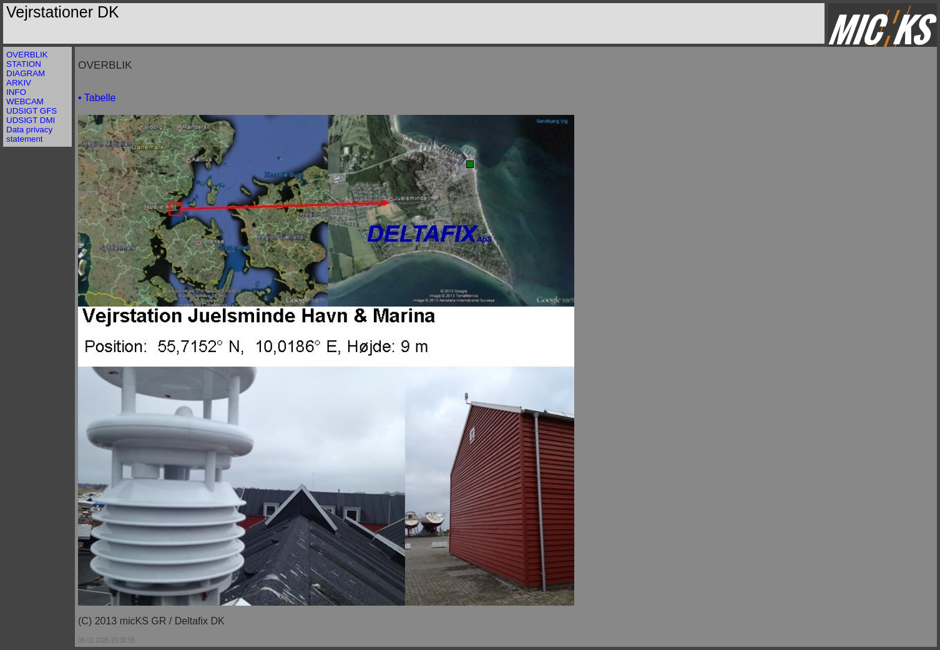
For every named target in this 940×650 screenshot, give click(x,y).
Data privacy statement (29, 134)
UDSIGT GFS (31, 111)
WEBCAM (25, 101)
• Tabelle (96, 97)
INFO (16, 92)
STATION (23, 64)
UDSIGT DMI (30, 120)
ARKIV (18, 82)
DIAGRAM (25, 73)
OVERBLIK (27, 54)
